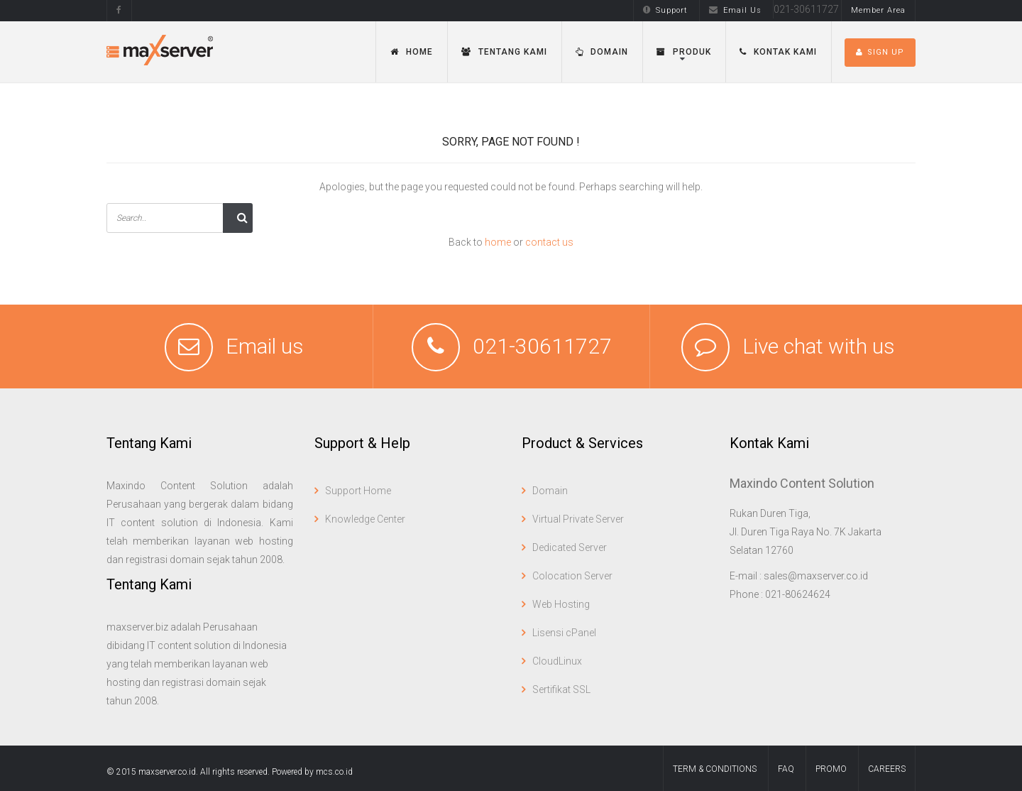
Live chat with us (818, 346)
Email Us (735, 10)
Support (665, 10)
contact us (549, 242)
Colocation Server (572, 576)
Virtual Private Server (578, 519)
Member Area (878, 10)
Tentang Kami (504, 52)
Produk (683, 52)
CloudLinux (557, 661)
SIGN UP (880, 52)
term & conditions (715, 769)
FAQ (786, 769)
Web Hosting (561, 604)
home (498, 242)
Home (411, 52)
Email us (265, 346)
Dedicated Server (569, 547)
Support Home (358, 490)
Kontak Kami (778, 52)
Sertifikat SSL (561, 689)
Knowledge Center (365, 519)
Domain (602, 52)
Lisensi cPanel (564, 632)
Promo (831, 769)
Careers (887, 769)
